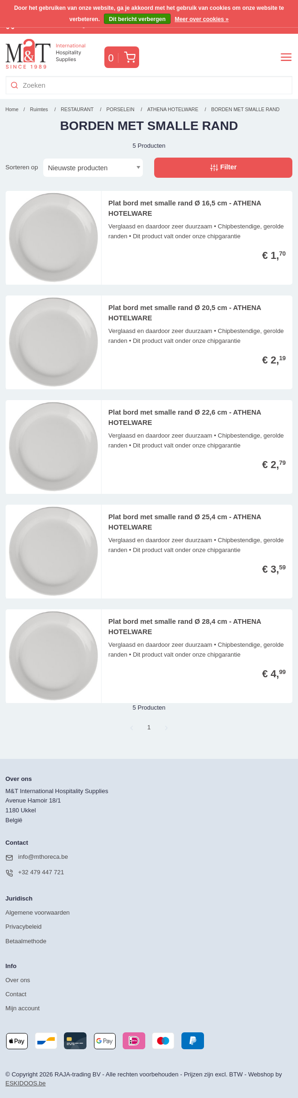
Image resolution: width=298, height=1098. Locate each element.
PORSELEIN (120, 109)
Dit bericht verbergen (137, 19)
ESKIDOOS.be (26, 1083)
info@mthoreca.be (37, 857)
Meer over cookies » (202, 19)
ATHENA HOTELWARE (173, 109)
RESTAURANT (77, 109)
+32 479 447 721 (35, 873)
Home (12, 109)
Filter (223, 167)
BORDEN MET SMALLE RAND (245, 109)
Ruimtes (39, 109)
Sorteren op (22, 167)
